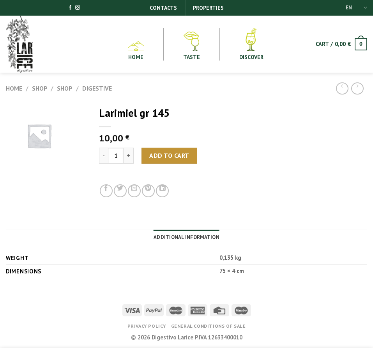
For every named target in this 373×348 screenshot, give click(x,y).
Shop (40, 88)
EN (356, 7)
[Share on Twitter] (120, 190)
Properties (208, 7)
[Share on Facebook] (106, 190)
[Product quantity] (116, 155)
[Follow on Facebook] (70, 8)
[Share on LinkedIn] (162, 190)
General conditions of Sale (208, 326)
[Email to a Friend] (134, 190)
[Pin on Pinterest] (148, 190)
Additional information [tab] (186, 237)
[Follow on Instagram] (77, 8)
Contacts (163, 7)
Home (14, 88)
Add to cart (169, 155)
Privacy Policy (146, 326)
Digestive (97, 88)
